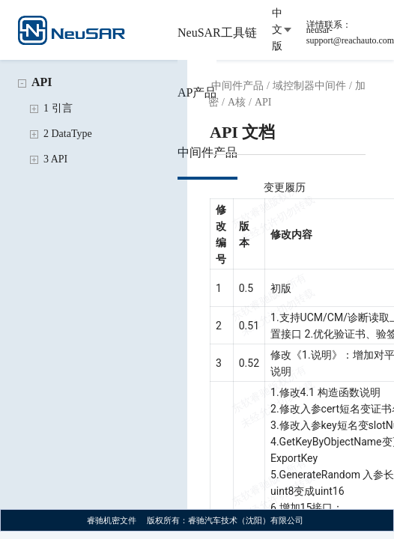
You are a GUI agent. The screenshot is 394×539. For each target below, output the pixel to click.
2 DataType (67, 133)
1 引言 (58, 108)
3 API (55, 159)
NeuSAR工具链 (217, 32)
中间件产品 (207, 152)
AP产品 (197, 92)
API (41, 82)
